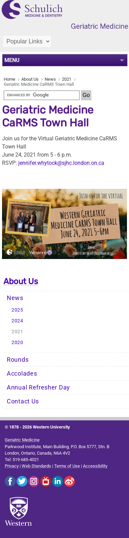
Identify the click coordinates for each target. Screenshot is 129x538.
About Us (30, 79)
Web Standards (36, 466)
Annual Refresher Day (38, 387)
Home (9, 79)
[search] (42, 95)
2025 (17, 310)
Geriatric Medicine (22, 439)
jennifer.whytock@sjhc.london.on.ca (61, 163)
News (50, 79)
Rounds (17, 359)
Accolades (22, 373)
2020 (17, 342)
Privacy (12, 466)
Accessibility (95, 466)
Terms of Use (67, 466)
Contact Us (23, 401)
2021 (66, 79)
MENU (12, 60)
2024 (17, 321)
